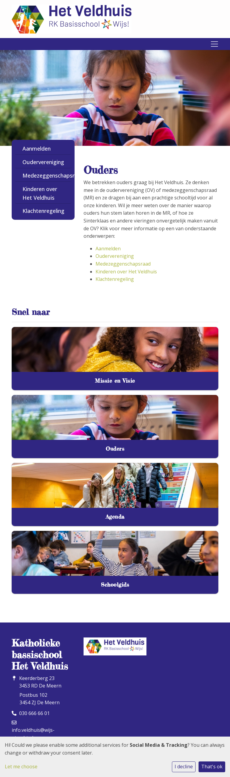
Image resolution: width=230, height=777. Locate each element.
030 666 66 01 (34, 713)
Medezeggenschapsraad (45, 175)
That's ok (212, 766)
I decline (184, 766)
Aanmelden (36, 148)
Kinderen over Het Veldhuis (39, 193)
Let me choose (21, 766)
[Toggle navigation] (214, 44)
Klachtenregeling (43, 210)
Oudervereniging (43, 162)
